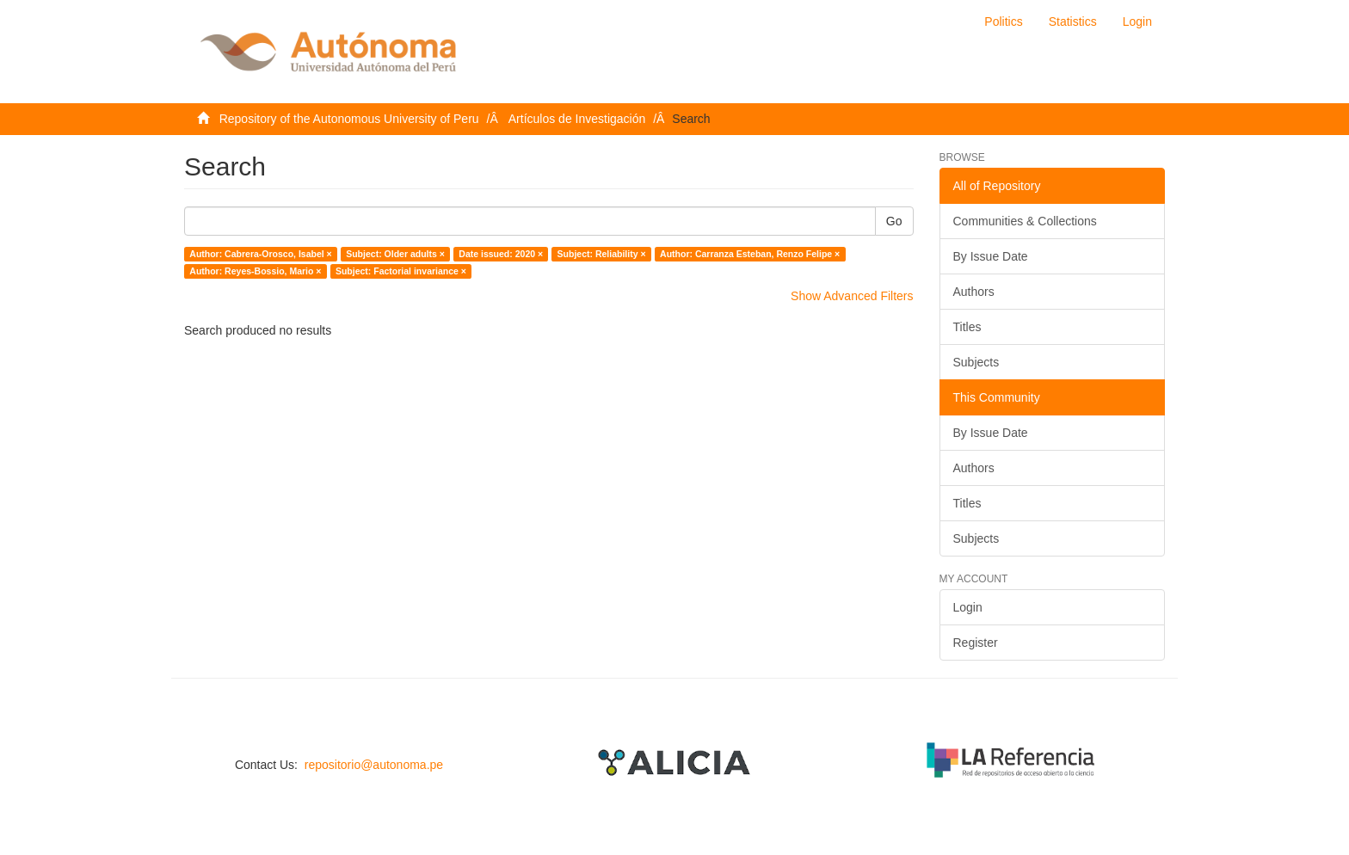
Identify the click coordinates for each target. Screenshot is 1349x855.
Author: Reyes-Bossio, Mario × (255, 271)
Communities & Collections (1025, 221)
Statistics (1073, 21)
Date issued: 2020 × (501, 254)
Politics (1003, 21)
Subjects (976, 362)
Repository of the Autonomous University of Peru (349, 119)
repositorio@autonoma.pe (374, 765)
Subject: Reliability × (601, 254)
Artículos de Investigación (577, 119)
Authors (974, 291)
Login (967, 607)
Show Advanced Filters (852, 296)
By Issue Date (990, 256)
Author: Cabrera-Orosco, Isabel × (260, 254)
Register (975, 642)
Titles (967, 327)
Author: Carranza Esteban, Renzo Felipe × (750, 254)
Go (894, 221)
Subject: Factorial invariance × (401, 271)
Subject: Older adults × (395, 254)
